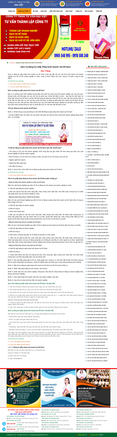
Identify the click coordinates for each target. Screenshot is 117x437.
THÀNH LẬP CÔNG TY (24, 11)
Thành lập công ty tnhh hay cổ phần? (97, 229)
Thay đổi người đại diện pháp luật (95, 133)
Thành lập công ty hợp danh (94, 87)
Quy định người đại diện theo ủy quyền (97, 210)
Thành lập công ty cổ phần (94, 83)
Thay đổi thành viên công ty (94, 130)
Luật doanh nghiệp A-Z (92, 162)
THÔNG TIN (78, 11)
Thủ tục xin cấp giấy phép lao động (96, 336)
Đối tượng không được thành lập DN (97, 204)
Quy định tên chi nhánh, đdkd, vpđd (96, 317)
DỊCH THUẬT (69, 11)
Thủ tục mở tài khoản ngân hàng (95, 114)
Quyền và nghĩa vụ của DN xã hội (95, 256)
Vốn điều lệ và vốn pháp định (94, 180)
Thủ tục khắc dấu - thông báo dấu (96, 108)
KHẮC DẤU (44, 11)
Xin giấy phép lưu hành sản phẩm (95, 342)
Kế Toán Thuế (90, 165)
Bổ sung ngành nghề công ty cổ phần (97, 308)
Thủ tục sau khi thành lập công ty (96, 105)
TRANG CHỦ (11, 11)
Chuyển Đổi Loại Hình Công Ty (94, 136)
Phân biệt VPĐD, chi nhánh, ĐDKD (95, 323)
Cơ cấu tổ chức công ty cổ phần (95, 280)
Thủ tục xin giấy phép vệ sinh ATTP (96, 333)
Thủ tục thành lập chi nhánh (94, 96)
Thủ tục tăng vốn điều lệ (93, 142)
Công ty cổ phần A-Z (92, 151)
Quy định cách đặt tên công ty (95, 183)
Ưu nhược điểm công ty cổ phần (95, 277)
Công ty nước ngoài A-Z (93, 159)
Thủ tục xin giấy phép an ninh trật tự (97, 326)
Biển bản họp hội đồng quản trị (95, 286)
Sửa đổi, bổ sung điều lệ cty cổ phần (96, 302)
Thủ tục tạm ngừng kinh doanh (95, 271)
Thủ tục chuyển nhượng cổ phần (95, 299)
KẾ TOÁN (35, 11)
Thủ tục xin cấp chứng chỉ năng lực (96, 320)
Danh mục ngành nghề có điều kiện (96, 192)
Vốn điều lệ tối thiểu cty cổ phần (95, 274)
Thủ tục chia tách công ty (94, 252)
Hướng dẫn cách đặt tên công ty (95, 201)
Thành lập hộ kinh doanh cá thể (95, 93)
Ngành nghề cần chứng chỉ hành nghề (97, 195)
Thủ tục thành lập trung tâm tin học (97, 348)
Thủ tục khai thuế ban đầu (94, 111)
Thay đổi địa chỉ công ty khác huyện (96, 127)
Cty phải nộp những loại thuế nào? (96, 259)
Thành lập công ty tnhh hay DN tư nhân (97, 235)
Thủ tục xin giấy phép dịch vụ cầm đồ (96, 360)
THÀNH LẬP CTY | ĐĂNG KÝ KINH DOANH (96, 71)
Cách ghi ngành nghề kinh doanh (95, 186)
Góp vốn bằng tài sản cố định (94, 217)
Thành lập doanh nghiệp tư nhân (95, 90)
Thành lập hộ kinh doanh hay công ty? (97, 238)
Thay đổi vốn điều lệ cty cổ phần (95, 289)
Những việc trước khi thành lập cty (96, 74)
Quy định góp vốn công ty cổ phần (96, 296)
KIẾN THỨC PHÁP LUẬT (56, 11)
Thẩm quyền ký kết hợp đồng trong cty (97, 223)
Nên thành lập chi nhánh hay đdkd (96, 314)
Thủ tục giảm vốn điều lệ (93, 145)
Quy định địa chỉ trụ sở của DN (95, 268)
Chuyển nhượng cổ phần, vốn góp (96, 262)
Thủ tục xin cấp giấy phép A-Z (94, 169)
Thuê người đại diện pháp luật (95, 220)
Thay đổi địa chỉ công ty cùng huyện (96, 124)
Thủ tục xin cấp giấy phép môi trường (97, 339)
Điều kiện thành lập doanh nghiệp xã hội (97, 172)
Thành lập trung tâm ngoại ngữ (95, 345)
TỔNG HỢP (99, 11)
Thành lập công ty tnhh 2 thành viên (96, 80)
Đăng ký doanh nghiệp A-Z (93, 148)
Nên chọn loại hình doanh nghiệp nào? (97, 232)
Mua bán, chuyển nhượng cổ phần (96, 305)
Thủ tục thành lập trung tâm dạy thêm (97, 351)
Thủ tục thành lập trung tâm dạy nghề (97, 354)
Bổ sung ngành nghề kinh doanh (95, 139)
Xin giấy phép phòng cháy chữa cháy (96, 330)
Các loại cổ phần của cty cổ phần (96, 283)
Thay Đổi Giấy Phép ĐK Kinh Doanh (95, 117)
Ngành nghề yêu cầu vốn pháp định (96, 198)
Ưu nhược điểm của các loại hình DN (96, 207)
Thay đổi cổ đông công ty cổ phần (96, 293)
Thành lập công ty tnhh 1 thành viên (96, 77)
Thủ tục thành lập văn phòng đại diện (97, 99)
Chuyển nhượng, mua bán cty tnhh (96, 249)
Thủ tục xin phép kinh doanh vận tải (96, 357)
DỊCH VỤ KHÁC (89, 11)
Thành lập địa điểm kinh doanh (95, 102)
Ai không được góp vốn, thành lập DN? (97, 214)
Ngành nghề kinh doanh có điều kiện (96, 189)
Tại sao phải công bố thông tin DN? (96, 265)
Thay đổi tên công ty (92, 120)
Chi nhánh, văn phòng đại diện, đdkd (96, 311)
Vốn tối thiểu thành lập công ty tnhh (97, 226)
